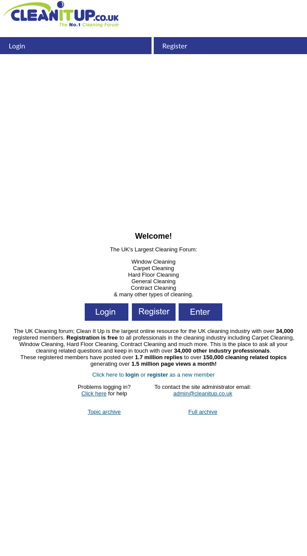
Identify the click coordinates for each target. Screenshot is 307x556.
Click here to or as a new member (153, 374)
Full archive (202, 411)
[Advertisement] (153, 164)
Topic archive (104, 411)
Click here (94, 393)
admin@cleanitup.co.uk (202, 393)
